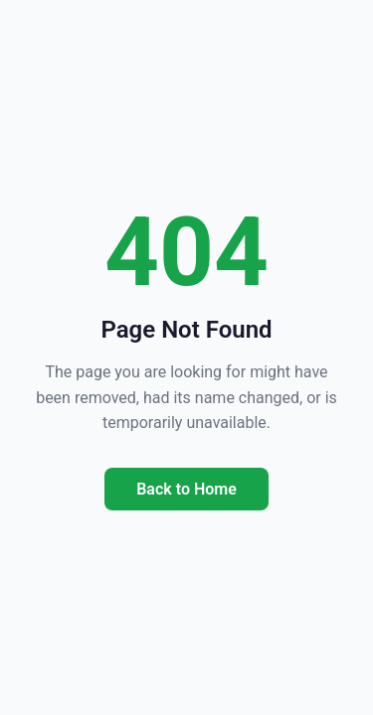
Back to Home (186, 489)
